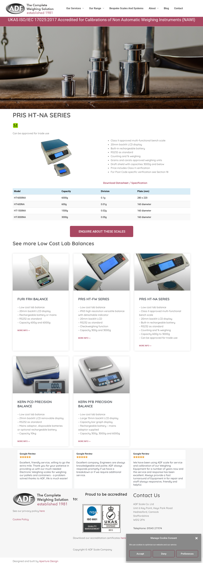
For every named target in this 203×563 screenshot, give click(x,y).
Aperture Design (48, 561)
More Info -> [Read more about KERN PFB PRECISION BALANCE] (84, 441)
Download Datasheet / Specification (125, 182)
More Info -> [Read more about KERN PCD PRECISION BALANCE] (23, 441)
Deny (163, 553)
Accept (140, 553)
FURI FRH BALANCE (32, 299)
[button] (196, 538)
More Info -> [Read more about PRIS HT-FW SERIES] (84, 338)
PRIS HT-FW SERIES (93, 299)
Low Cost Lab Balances (66, 243)
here (42, 511)
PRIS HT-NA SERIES (154, 299)
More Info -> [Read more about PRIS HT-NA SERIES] (145, 345)
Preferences (187, 553)
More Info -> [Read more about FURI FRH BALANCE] (23, 330)
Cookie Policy (21, 519)
